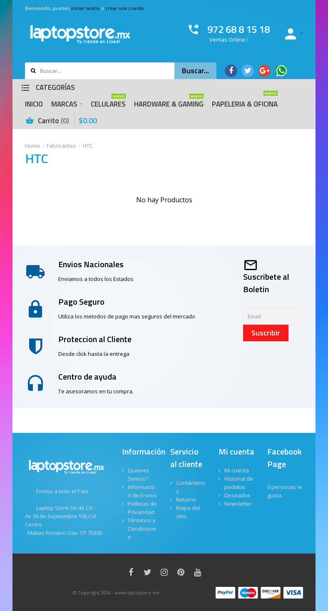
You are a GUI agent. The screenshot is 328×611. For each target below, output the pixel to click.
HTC (88, 145)
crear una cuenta (124, 8)
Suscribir (265, 332)
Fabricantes (61, 145)
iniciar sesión (85, 8)
